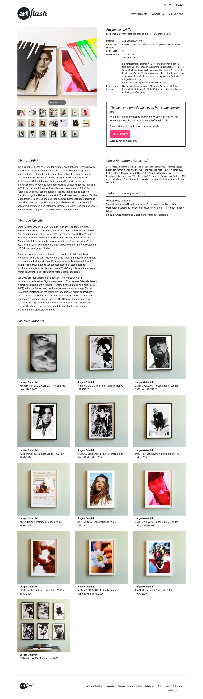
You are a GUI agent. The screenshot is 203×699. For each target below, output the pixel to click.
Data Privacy (150, 686)
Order (160, 686)
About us (158, 14)
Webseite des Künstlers (118, 200)
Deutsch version (175, 690)
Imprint (167, 686)
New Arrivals (139, 14)
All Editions (176, 14)
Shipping (121, 686)
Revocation (110, 686)
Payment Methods (134, 686)
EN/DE (179, 5)
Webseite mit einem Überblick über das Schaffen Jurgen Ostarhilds (141, 204)
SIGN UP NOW (120, 134)
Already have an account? (123, 140)
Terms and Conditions (94, 686)
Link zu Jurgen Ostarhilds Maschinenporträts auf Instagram (137, 214)
